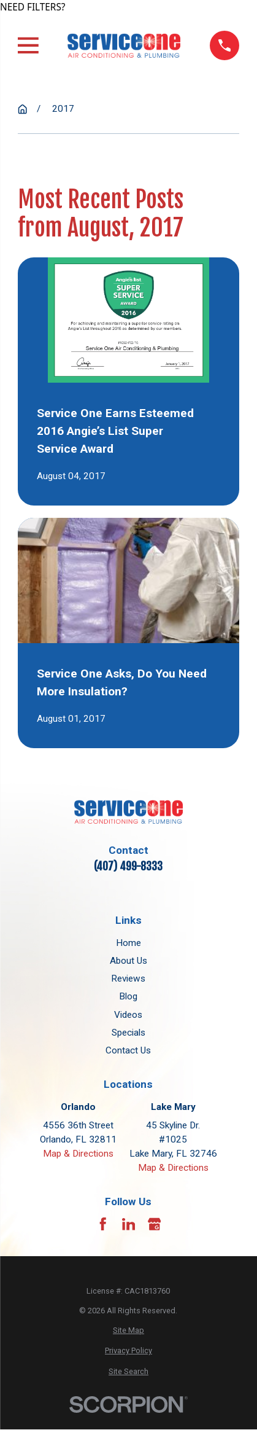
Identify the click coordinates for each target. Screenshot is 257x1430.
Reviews (128, 978)
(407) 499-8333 (128, 866)
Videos (128, 1014)
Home (128, 942)
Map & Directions (78, 1153)
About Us (128, 960)
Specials (128, 1032)
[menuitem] (128, 1330)
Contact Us (128, 1050)
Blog (128, 996)
